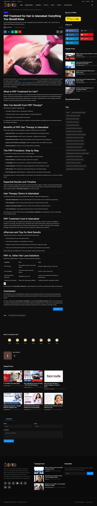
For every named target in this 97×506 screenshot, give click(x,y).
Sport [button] (53, 5)
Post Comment (8, 441)
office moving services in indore (73, 162)
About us (14, 1)
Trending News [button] (29, 5)
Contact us (19, 1)
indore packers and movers (72, 122)
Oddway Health (7, 409)
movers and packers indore (72, 125)
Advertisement (7, 1)
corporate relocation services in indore (75, 144)
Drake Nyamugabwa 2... (81, 56)
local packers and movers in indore (74, 147)
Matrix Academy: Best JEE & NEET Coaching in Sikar (54, 468)
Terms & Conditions (79, 502)
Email (35, 423)
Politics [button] (46, 5)
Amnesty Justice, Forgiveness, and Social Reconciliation (84, 88)
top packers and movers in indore (73, 128)
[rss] (9, 487)
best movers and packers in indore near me (76, 166)
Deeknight (78, 91)
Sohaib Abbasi (47, 409)
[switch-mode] (92, 1)
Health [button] (59, 5)
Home (21, 5)
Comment (6, 430)
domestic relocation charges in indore (74, 159)
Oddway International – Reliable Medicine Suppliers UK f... (12, 406)
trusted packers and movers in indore (74, 137)
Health (9, 9)
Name (5, 423)
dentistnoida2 (27, 409)
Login (83, 1)
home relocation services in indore (74, 156)
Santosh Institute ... (8, 385)
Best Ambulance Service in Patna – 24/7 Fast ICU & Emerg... (33, 384)
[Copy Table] (5, 283)
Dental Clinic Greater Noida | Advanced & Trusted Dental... (32, 406)
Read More (58, 309)
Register (88, 1)
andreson (47, 479)
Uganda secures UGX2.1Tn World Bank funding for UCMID (55, 484)
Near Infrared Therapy (49, 388)
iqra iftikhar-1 (16, 352)
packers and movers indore (72, 118)
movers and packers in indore (78, 112)
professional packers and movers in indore (76, 150)
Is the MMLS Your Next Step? (12, 383)
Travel (67, 112)
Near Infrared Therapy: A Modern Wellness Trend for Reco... (52, 385)
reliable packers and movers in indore (74, 140)
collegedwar (47, 471)
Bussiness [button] (39, 5)
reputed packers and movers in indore (75, 169)
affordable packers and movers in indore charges (77, 153)
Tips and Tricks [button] (68, 5)
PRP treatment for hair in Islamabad (28, 81)
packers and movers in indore (73, 115)
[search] (92, 5)
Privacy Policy (88, 502)
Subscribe (90, 473)
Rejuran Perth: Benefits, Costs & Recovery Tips (53, 406)
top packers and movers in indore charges (75, 134)
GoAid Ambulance (27, 387)
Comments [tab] (9, 419)
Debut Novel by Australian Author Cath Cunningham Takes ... (53, 476)
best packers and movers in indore (74, 131)
